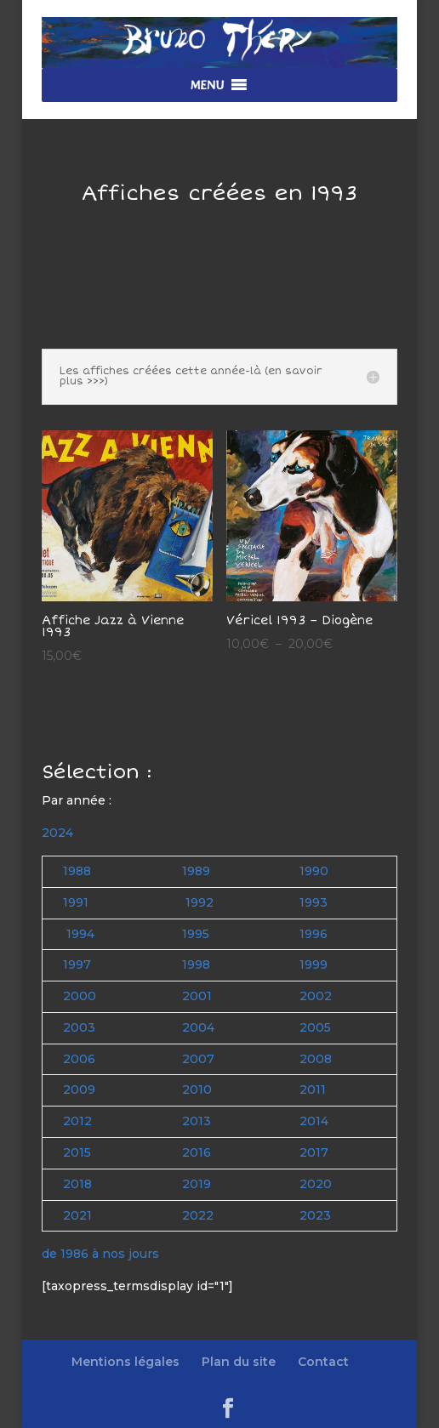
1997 (77, 964)
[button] (207, 85)
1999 (313, 964)
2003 (79, 1027)
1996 (313, 934)
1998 (196, 964)
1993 (313, 902)
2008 (315, 1059)
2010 (197, 1089)
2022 (198, 1215)
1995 (195, 934)
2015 (77, 1152)
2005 (315, 1027)
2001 (197, 996)
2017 (313, 1152)
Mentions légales (125, 1361)
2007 (198, 1059)
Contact (323, 1361)
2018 (77, 1184)
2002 (315, 996)
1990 (313, 871)
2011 (312, 1089)
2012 (77, 1121)
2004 (198, 1027)
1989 (196, 871)
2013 (196, 1121)
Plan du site (239, 1361)
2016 (196, 1152)
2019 (196, 1184)
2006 (79, 1059)
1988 (77, 871)
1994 (80, 934)
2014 (313, 1121)
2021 (77, 1215)
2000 (79, 996)
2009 (79, 1089)
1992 (199, 902)
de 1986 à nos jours (100, 1253)
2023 (315, 1215)
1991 (75, 902)
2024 (57, 832)
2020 (315, 1184)
